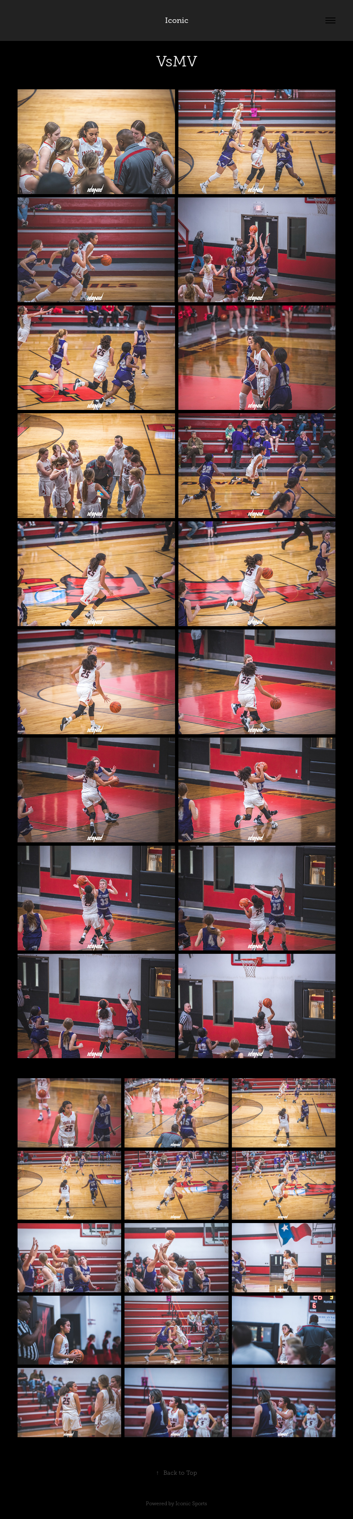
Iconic (176, 20)
